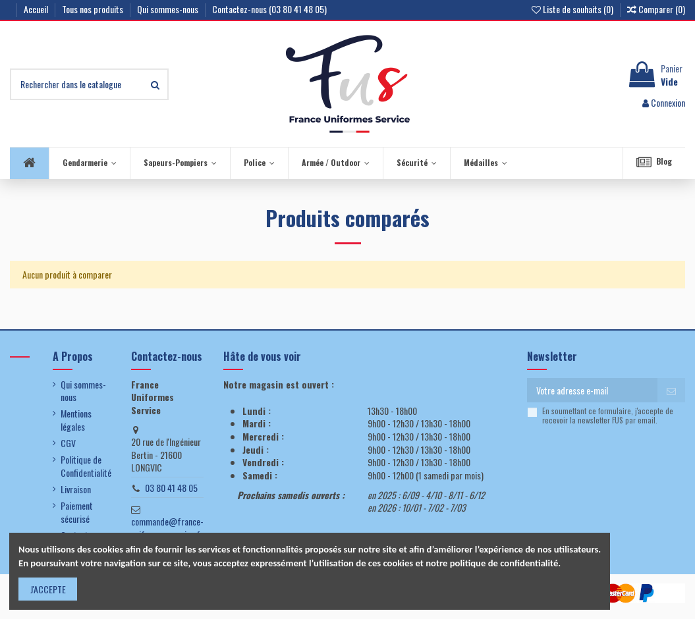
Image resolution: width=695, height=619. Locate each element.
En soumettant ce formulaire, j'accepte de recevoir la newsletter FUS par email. (607, 416)
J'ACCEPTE (48, 589)
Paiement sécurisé (77, 512)
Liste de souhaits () (573, 9)
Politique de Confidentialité (86, 466)
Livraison (76, 489)
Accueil (37, 9)
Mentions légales (76, 420)
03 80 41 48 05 (171, 488)
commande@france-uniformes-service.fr (167, 527)
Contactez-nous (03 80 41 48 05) (269, 9)
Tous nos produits (93, 9)
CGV (68, 443)
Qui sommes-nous (168, 9)
